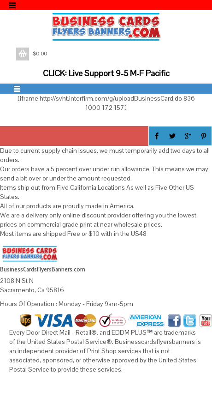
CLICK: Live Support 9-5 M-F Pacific (106, 73)
